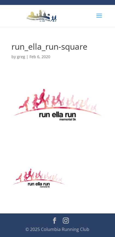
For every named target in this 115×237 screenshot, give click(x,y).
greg (21, 56)
